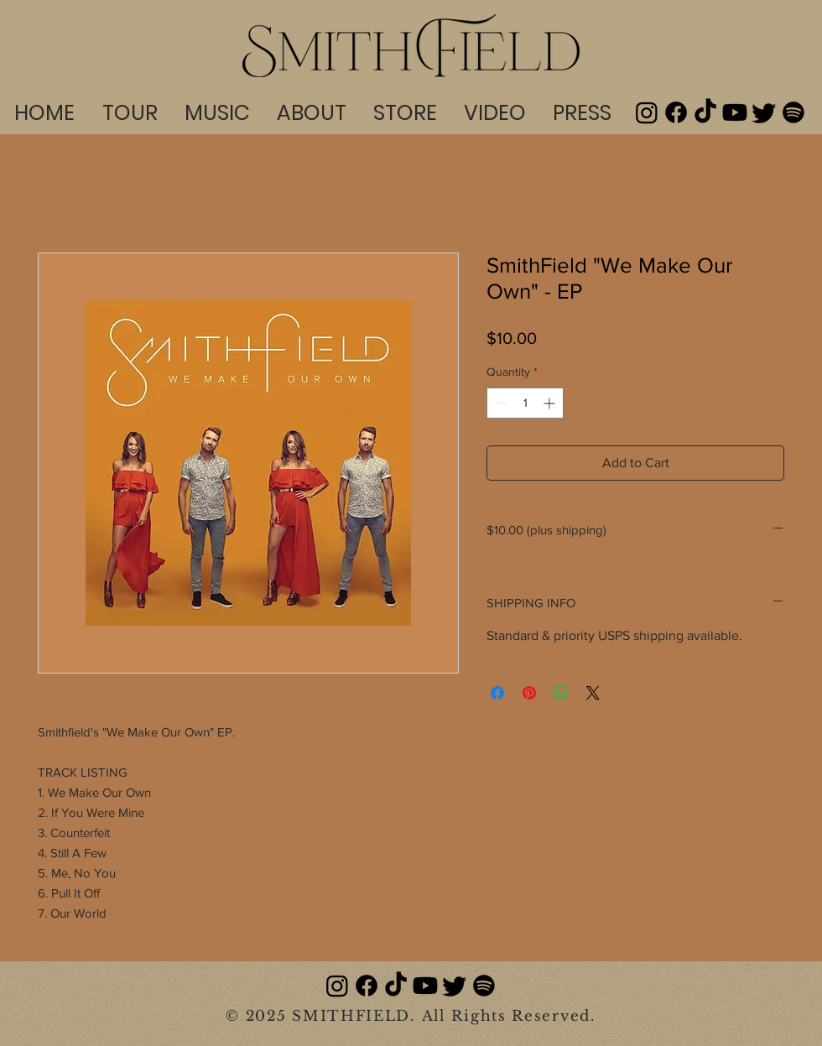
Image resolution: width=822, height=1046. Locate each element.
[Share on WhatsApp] (561, 693)
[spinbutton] (525, 403)
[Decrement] (499, 403)
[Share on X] (593, 693)
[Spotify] (793, 112)
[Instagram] (646, 112)
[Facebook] (676, 112)
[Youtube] (735, 112)
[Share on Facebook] (497, 693)
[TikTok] (705, 112)
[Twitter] (764, 112)
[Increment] (550, 403)
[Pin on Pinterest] (529, 693)
